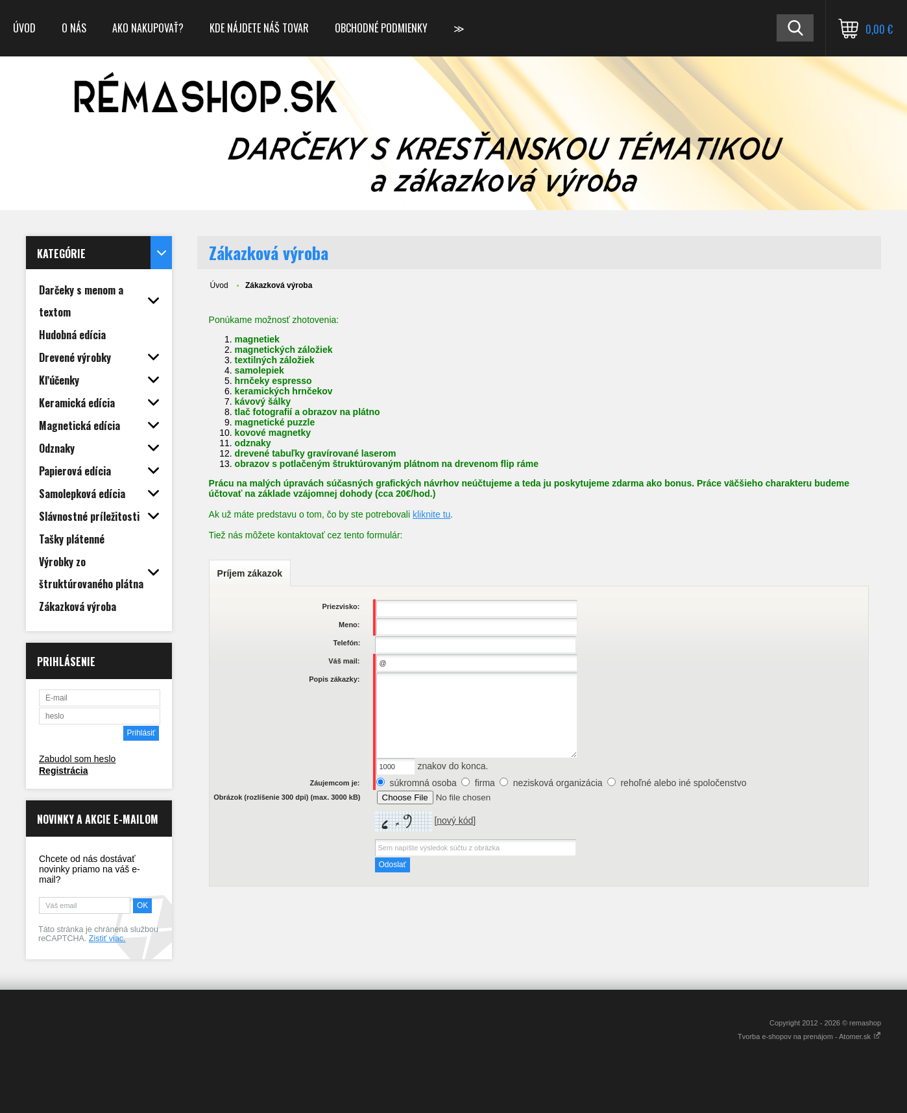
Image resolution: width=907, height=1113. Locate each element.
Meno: (349, 624)
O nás (74, 28)
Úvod (24, 28)
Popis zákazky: (334, 679)
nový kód (455, 820)
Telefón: (347, 643)
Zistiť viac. (107, 938)
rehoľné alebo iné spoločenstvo (683, 783)
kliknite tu (431, 514)
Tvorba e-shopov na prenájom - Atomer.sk (809, 1036)
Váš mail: (343, 661)
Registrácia (63, 770)
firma (485, 783)
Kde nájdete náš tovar (259, 28)
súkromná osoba (423, 783)
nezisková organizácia (558, 783)
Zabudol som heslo (77, 759)
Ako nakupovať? (148, 28)
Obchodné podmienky (381, 28)
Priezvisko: (340, 606)
